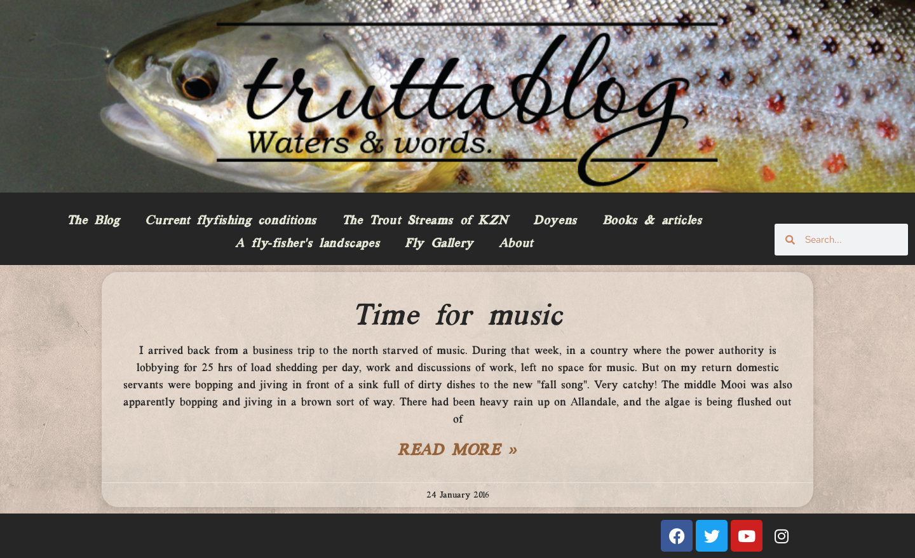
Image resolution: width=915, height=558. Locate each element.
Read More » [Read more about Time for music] (457, 451)
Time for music (457, 316)
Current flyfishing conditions (230, 221)
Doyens (555, 221)
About (516, 244)
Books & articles (652, 221)
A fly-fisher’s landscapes (307, 244)
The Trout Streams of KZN (425, 221)
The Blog (93, 221)
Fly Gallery (439, 244)
